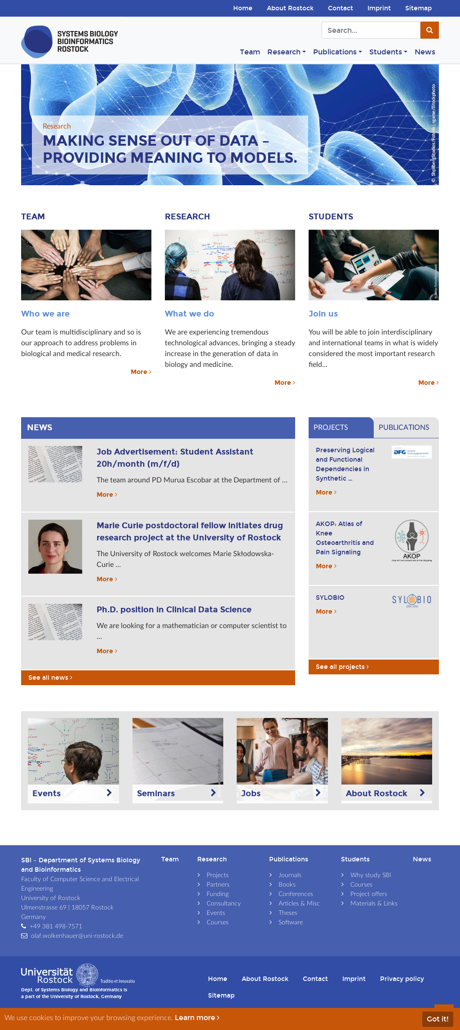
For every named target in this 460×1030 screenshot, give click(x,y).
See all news (51, 678)
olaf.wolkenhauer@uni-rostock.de (77, 936)
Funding (218, 894)
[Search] (371, 30)
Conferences (296, 894)
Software (291, 922)
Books (287, 885)
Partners (218, 885)
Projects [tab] (331, 427)
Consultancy (224, 904)
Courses (218, 922)
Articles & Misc (299, 904)
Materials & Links (374, 904)
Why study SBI (370, 875)
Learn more (198, 1017)
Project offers (368, 894)
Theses (288, 913)
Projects (218, 875)
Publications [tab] (404, 427)
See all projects (342, 667)
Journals (290, 875)
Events (216, 913)
